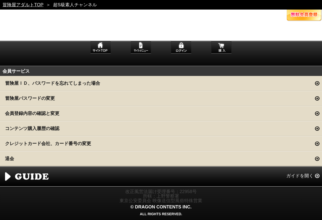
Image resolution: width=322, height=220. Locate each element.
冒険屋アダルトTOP (23, 4)
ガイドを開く (299, 175)
